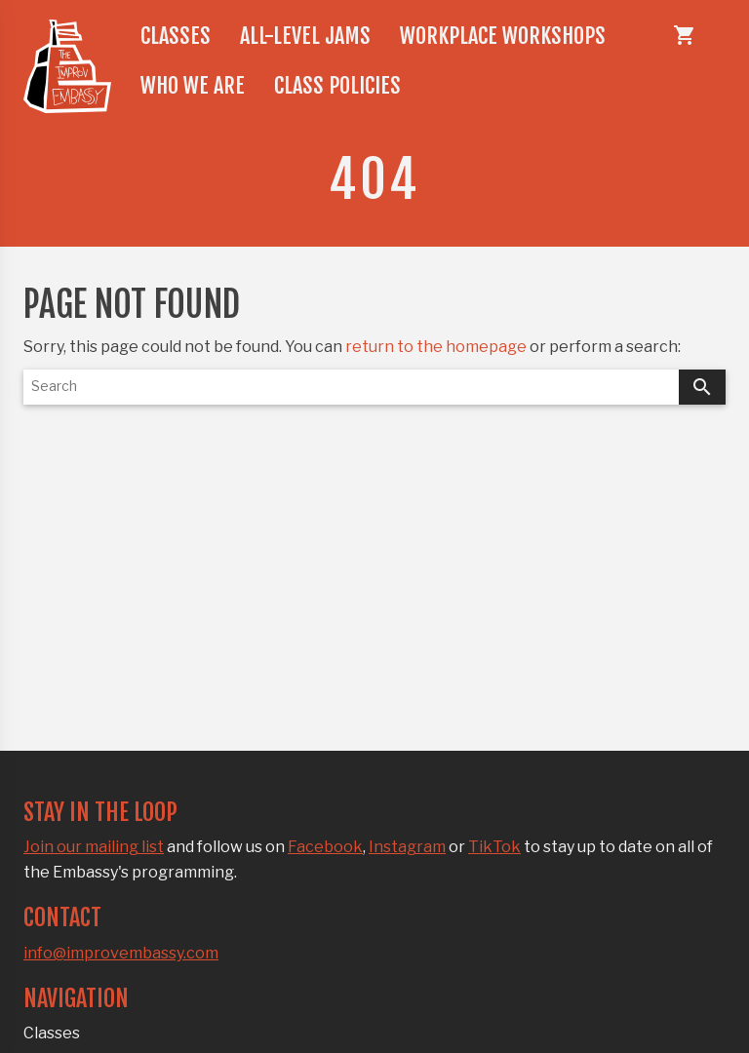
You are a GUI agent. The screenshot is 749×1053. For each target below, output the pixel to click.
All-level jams (305, 35)
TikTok (494, 847)
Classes (175, 35)
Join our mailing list (93, 847)
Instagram (407, 847)
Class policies (337, 85)
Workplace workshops (503, 35)
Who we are (192, 85)
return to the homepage (436, 346)
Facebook (325, 847)
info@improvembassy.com (120, 953)
